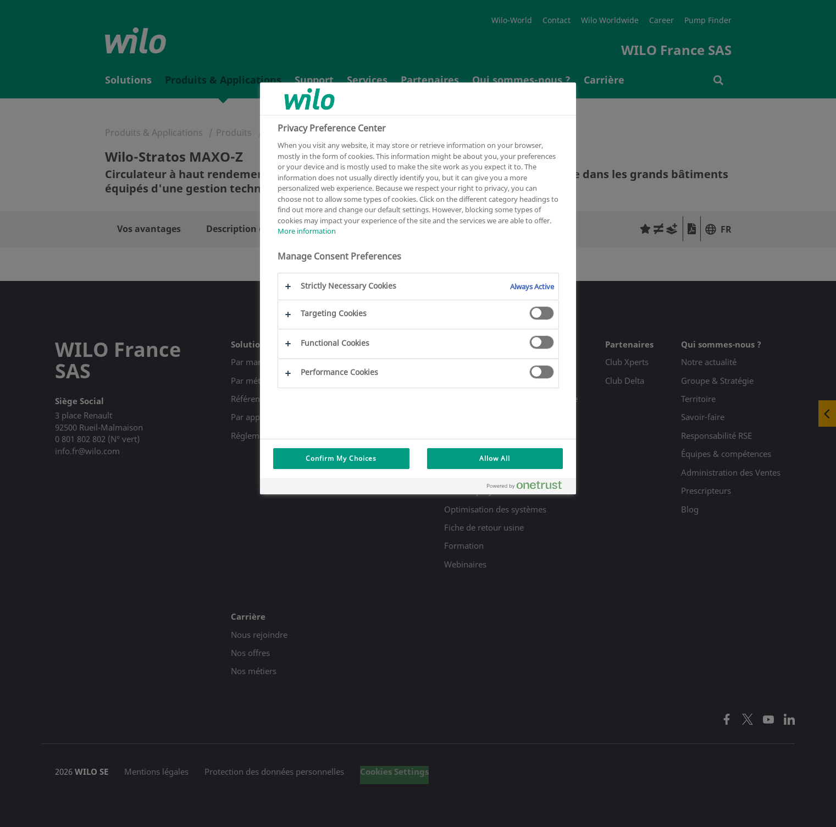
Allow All (494, 458)
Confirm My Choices (341, 458)
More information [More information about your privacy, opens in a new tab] (307, 231)
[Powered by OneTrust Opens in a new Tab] (529, 487)
